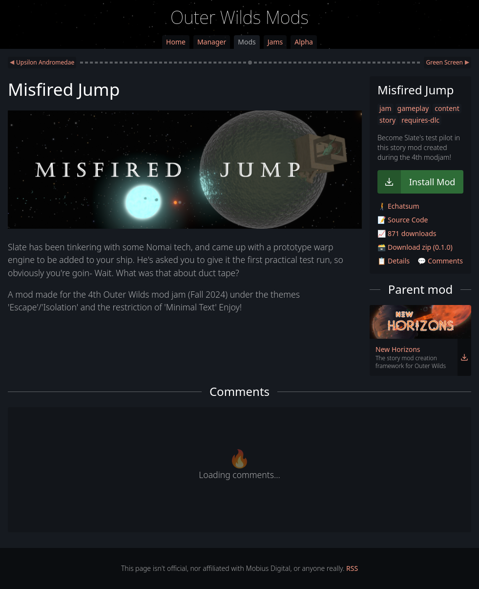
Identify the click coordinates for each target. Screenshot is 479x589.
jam (385, 108)
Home (176, 41)
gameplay (413, 108)
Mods (246, 41)
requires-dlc (420, 120)
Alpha (303, 41)
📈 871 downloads (406, 233)
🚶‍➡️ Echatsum (398, 206)
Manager (211, 41)
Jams (275, 41)
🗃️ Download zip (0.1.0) (415, 247)
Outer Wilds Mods (239, 17)
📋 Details (393, 260)
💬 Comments (440, 260)
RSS (352, 568)
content (447, 108)
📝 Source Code (402, 219)
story (387, 120)
